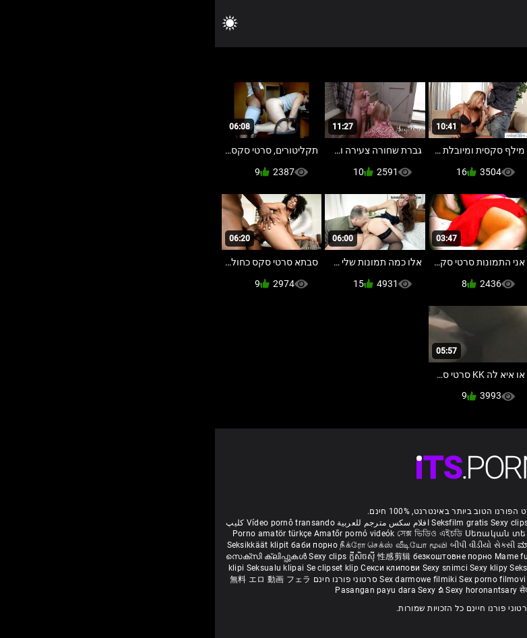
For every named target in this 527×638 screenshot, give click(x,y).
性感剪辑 (180, 556)
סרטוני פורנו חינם (130, 579)
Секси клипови (176, 568)
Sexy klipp (494, 568)
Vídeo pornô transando (76, 523)
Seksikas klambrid (440, 579)
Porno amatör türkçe (57, 533)
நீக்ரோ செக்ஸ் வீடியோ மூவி (178, 545)
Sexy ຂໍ (216, 590)
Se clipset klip (119, 568)
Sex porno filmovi (277, 579)
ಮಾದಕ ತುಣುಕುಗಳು (337, 545)
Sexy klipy (274, 568)
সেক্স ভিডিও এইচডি (214, 533)
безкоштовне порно (238, 556)
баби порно (99, 545)
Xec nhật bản (445, 523)
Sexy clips (295, 523)
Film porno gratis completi (366, 523)
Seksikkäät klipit (44, 545)
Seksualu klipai (62, 568)
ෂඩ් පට (357, 590)
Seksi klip (456, 568)
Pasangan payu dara (161, 590)
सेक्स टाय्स (499, 545)
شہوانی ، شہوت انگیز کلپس (464, 556)
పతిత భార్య (462, 545)
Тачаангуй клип (363, 556)
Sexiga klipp (462, 533)
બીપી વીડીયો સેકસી (268, 545)
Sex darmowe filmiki (203, 579)
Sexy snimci (231, 568)
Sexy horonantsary (267, 590)
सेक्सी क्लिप (324, 590)
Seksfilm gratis (245, 523)
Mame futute (304, 556)
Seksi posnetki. (324, 568)
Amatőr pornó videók (139, 533)
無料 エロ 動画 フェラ (55, 579)
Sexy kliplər (336, 579)
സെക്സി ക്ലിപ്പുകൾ (52, 556)
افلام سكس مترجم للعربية (168, 523)
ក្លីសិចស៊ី (148, 556)
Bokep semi (380, 579)
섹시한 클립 (377, 568)
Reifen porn (494, 523)
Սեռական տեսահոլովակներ (316, 533)
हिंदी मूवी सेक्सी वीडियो (405, 545)
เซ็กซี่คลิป (418, 568)
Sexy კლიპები (410, 533)
